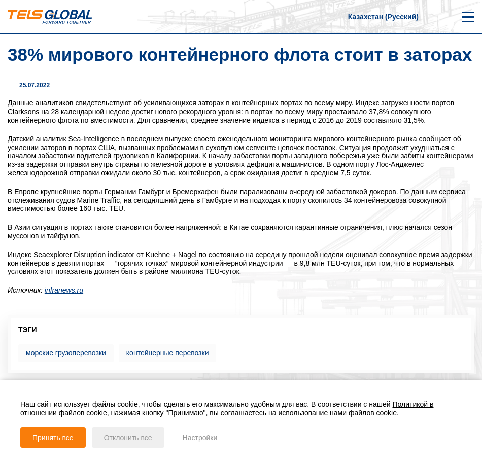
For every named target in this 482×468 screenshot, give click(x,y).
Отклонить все (128, 438)
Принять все (53, 438)
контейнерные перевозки (167, 353)
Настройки (200, 438)
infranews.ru (64, 290)
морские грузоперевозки (66, 353)
